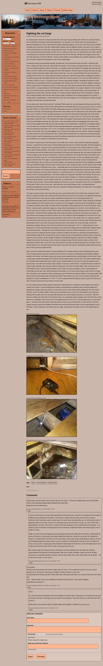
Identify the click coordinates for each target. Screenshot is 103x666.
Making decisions (8, 50)
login (93, 4)
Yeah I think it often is (10, 164)
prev (4, 102)
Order (12, 41)
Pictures (57, 10)
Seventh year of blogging (11, 78)
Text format (32, 635)
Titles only (5, 200)
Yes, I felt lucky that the (10, 136)
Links (5, 111)
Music (42, 10)
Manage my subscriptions (9, 191)
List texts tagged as (9, 37)
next (14, 102)
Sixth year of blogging (10, 100)
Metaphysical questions (10, 76)
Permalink (29, 509)
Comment (30, 625)
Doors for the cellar (9, 85)
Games (35, 10)
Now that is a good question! (12, 125)
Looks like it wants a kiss (11, 122)
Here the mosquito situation (11, 147)
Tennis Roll (7, 144)
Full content (5, 202)
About (27, 10)
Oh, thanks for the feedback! (12, 154)
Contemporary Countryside (11, 57)
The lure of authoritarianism (11, 61)
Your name (30, 617)
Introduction (7, 109)
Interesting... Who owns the (11, 129)
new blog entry (85, 604)
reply (29, 511)
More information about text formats (54, 635)
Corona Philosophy (9, 63)
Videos (49, 10)
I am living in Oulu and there (11, 151)
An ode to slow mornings (11, 87)
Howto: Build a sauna (10, 66)
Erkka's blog (67, 10)
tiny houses (70, 182)
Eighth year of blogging (10, 46)
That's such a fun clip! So (11, 140)
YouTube (4, 216)
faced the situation (40, 116)
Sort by (5, 41)
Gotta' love (7, 93)
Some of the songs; (9, 133)
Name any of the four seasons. (38, 644)
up (27, 488)
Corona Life (7, 59)
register (99, 4)
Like (27, 487)
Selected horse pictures (10, 48)
